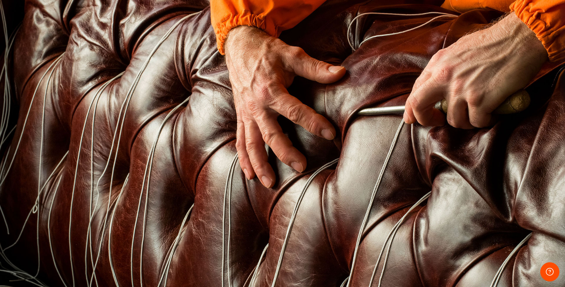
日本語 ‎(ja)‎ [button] (455, 264)
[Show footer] (549, 271)
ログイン (481, 213)
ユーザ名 (420, 116)
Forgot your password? (528, 192)
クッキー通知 (504, 264)
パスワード (423, 154)
